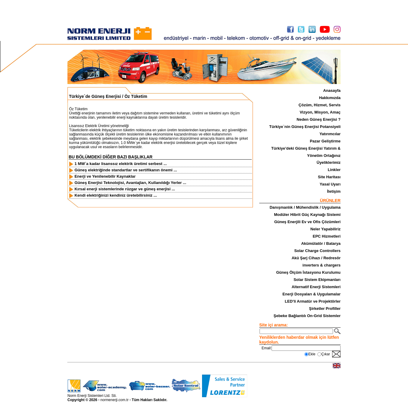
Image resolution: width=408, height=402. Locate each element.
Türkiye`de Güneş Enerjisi (95, 96)
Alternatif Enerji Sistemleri (316, 287)
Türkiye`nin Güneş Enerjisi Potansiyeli (305, 126)
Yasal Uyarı (330, 184)
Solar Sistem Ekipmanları (317, 279)
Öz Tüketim (135, 96)
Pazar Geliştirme (325, 141)
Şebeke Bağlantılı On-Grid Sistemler (307, 315)
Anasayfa (332, 90)
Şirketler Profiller (325, 308)
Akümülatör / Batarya (321, 243)
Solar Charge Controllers (317, 250)
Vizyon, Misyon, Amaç (320, 112)
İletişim (334, 191)
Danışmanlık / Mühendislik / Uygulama (305, 207)
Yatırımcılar (330, 134)
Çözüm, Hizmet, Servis (320, 105)
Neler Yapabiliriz (325, 229)
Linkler (334, 169)
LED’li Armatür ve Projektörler (313, 301)
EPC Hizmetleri (327, 236)
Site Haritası (329, 177)
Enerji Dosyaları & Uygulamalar (311, 294)
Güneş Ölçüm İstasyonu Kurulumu (308, 272)
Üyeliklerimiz (329, 162)
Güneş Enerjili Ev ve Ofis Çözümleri (307, 222)
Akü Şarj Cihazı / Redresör (316, 258)
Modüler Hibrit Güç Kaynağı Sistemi (307, 214)
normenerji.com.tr (115, 400)
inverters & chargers (322, 265)
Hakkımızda (330, 97)
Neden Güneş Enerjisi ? (319, 119)
